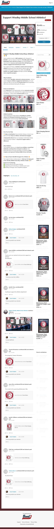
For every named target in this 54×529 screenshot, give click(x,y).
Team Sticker (25, 204)
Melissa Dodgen (13, 229)
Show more (43, 436)
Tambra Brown (12, 470)
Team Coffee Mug (27, 264)
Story (5, 47)
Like (6, 189)
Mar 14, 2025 (11, 230)
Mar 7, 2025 (11, 472)
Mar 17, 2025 (11, 197)
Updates (18, 47)
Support (18, 522)
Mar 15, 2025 (11, 218)
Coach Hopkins (13, 237)
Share (44, 41)
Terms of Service (25, 522)
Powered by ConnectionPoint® (27, 524)
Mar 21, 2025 (11, 183)
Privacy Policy (34, 522)
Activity (25, 47)
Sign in (51, 2)
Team (32, 47)
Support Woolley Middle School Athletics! (19, 310)
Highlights (11, 47)
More (49, 112)
